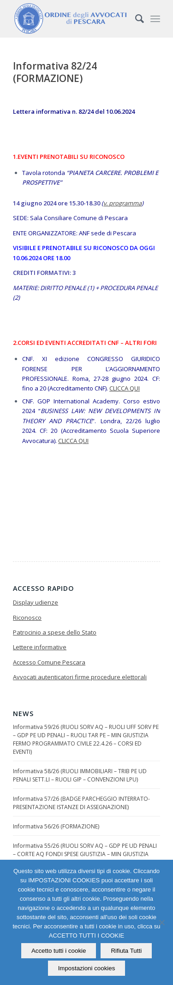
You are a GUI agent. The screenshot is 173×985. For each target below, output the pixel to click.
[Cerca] (135, 18)
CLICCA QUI (124, 388)
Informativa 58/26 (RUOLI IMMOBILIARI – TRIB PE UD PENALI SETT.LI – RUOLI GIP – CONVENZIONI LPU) (80, 775)
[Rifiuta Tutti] (161, 922)
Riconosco (27, 617)
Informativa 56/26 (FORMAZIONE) (56, 826)
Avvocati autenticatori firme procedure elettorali (80, 677)
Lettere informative (39, 647)
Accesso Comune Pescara (49, 662)
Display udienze (35, 602)
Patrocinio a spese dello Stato (54, 632)
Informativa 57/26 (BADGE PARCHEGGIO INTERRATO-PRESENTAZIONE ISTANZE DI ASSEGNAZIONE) (81, 803)
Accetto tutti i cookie (58, 950)
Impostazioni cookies (86, 968)
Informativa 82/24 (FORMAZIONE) (55, 72)
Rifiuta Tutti (126, 950)
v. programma (122, 203)
